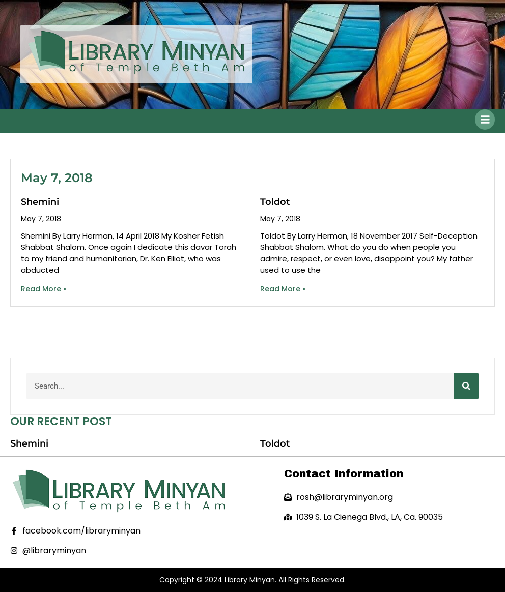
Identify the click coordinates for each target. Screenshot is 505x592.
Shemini (40, 202)
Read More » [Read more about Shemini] (44, 289)
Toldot (275, 202)
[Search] (466, 386)
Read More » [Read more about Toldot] (283, 289)
